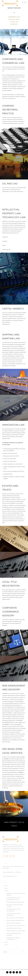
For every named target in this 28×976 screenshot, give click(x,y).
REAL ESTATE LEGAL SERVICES (14, 923)
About (6, 888)
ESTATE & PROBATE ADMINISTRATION (15, 902)
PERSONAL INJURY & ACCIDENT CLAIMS (16, 930)
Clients (6, 942)
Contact (6, 944)
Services (7, 890)
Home (6, 885)
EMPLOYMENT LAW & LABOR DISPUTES (16, 925)
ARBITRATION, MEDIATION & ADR (14, 928)
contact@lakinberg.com (11, 876)
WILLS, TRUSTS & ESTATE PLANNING (15, 917)
